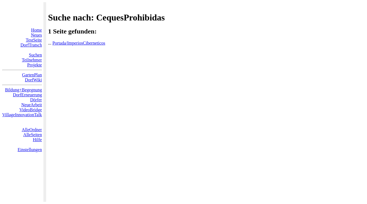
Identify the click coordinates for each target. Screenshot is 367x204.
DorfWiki (33, 80)
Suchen (35, 55)
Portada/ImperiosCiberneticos (79, 43)
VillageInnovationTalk (22, 114)
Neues (36, 35)
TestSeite (34, 40)
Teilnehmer (32, 60)
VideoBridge (30, 109)
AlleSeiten (32, 134)
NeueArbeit (31, 104)
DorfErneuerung (27, 94)
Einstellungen (30, 149)
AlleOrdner (32, 129)
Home (36, 30)
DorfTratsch (31, 45)
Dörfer (36, 99)
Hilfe (37, 139)
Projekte (34, 65)
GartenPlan (32, 75)
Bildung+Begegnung (23, 89)
